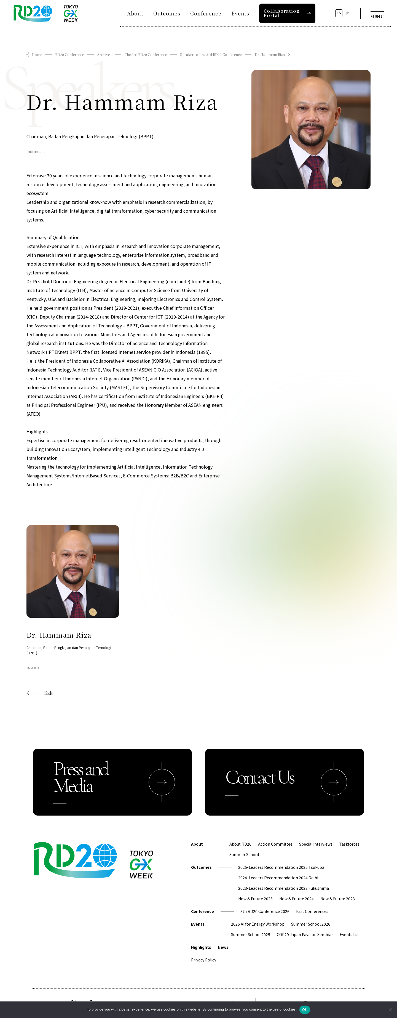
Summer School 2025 (250, 934)
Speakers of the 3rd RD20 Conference (211, 54)
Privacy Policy (203, 960)
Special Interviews (315, 844)
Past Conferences (312, 911)
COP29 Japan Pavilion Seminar (305, 934)
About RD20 (240, 844)
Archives (104, 54)
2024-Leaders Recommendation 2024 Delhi (278, 878)
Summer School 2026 (310, 924)
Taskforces (349, 844)
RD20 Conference (69, 54)
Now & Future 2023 (337, 899)
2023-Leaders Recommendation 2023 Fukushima (283, 888)
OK (304, 1010)
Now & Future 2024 (296, 899)
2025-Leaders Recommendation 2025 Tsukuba (281, 867)
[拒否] (390, 1009)
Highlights (201, 947)
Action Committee (275, 844)
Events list (349, 934)
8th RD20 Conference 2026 (264, 911)
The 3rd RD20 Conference (146, 54)
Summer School (244, 854)
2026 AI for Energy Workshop (258, 924)
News (223, 947)
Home (37, 54)
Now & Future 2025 (255, 899)
